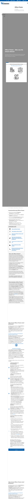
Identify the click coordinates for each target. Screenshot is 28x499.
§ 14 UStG (17, 434)
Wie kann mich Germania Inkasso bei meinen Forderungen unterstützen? (17, 249)
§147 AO (14, 414)
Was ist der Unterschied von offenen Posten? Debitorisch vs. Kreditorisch (17, 238)
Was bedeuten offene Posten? (17, 231)
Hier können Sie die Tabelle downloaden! (17, 343)
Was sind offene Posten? (16, 228)
